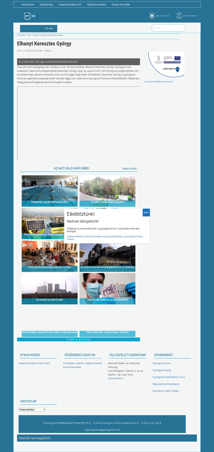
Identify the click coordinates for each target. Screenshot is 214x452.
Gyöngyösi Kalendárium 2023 (69, 4)
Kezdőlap (21, 35)
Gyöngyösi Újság (46, 4)
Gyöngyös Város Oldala (121, 4)
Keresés (181, 28)
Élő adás (49, 28)
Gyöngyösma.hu (28, 4)
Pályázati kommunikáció (96, 4)
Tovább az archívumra (78, 339)
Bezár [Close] (146, 212)
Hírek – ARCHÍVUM (31, 28)
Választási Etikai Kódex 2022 (34, 363)
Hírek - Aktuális (33, 35)
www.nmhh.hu (115, 378)
